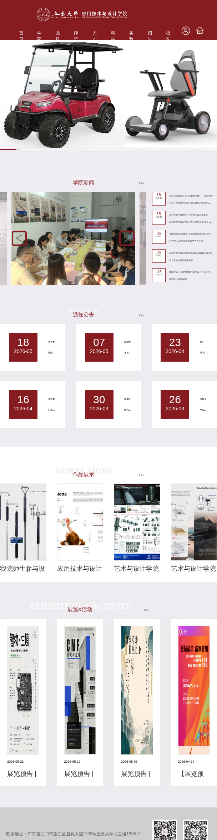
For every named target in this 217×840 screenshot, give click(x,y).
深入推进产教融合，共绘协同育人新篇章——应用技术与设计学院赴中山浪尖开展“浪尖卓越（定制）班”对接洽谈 (191, 221)
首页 (21, 36)
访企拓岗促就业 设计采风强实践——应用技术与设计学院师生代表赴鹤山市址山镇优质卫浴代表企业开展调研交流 (191, 202)
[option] (108, 94)
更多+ (141, 183)
